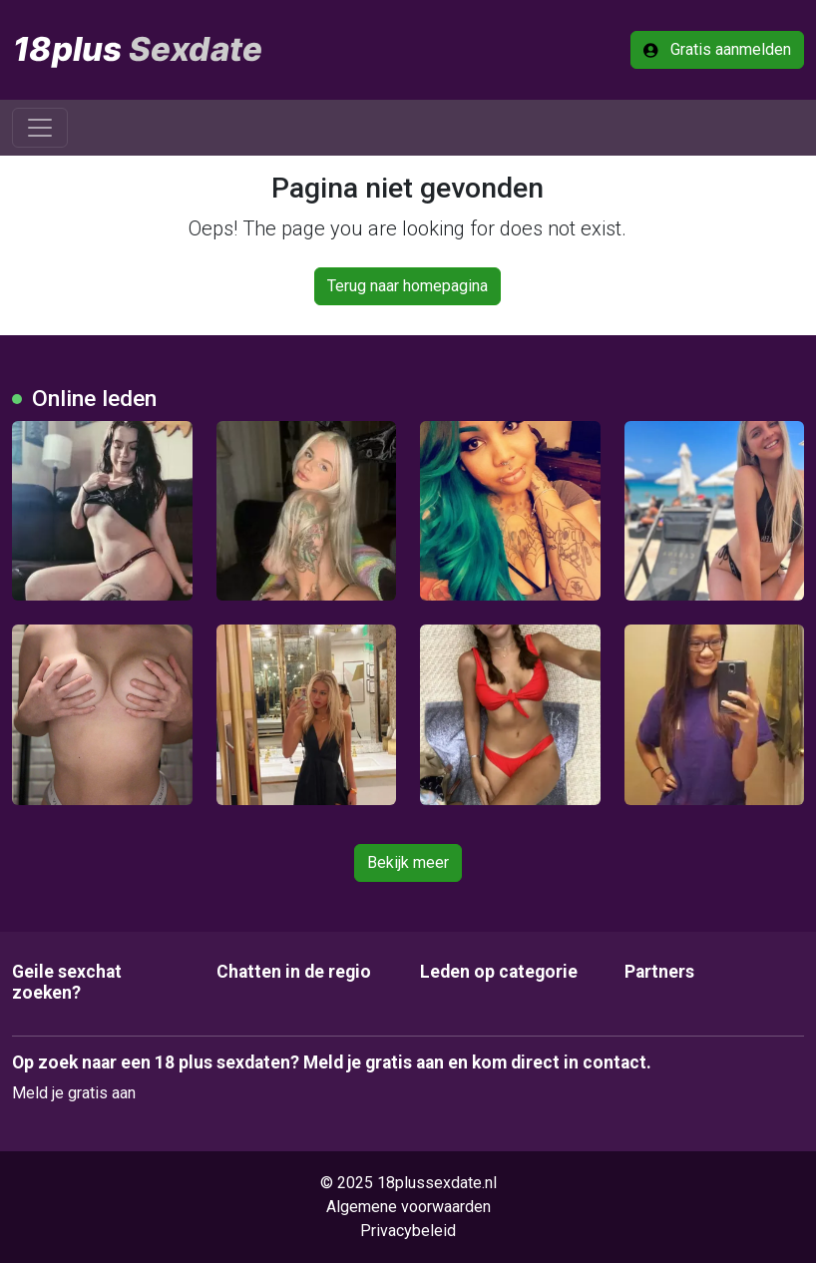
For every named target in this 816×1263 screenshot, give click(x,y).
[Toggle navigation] (40, 128)
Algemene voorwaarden (408, 1206)
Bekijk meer (408, 862)
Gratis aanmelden (717, 49)
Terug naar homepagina (407, 285)
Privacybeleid (408, 1230)
